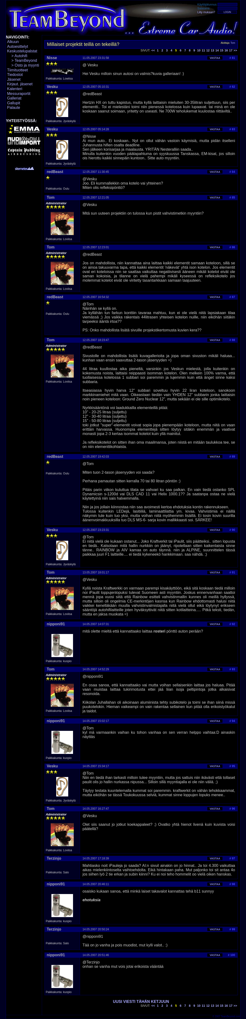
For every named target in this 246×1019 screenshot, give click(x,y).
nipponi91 (56, 624)
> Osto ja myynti (23, 65)
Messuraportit (19, 94)
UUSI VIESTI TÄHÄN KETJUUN (141, 1002)
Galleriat (14, 98)
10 (198, 50)
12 (207, 50)
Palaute (13, 108)
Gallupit (13, 103)
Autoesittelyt (17, 46)
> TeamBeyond (22, 60)
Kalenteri (14, 89)
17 (230, 50)
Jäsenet (14, 79)
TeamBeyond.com (230, 1016)
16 (226, 50)
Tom (233, 43)
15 (221, 50)
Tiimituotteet (17, 70)
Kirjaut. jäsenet (20, 84)
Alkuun (13, 42)
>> (235, 50)
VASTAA (215, 57)
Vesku (52, 87)
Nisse (52, 58)
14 (217, 50)
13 (212, 50)
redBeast (55, 172)
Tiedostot (15, 75)
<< (153, 50)
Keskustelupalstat (22, 51)
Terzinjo (54, 858)
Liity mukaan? (206, 12)
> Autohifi (17, 56)
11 (203, 50)
